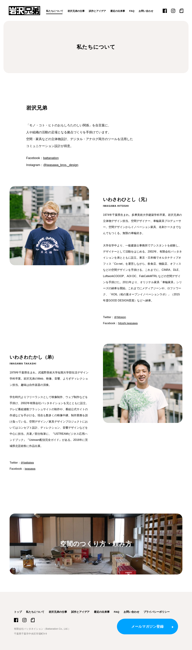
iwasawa (30, 468)
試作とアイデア (100, 10)
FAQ (136, 10)
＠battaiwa (27, 462)
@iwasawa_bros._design (60, 165)
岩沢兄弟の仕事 (78, 10)
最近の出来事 (122, 10)
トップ (18, 611)
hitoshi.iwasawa (128, 323)
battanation (51, 158)
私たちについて (55, 10)
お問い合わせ (151, 10)
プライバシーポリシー (156, 611)
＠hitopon (120, 317)
